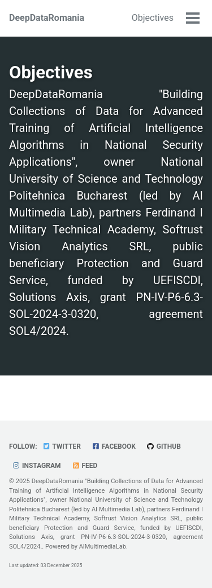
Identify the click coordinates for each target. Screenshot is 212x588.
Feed (85, 466)
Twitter (61, 446)
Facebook (114, 446)
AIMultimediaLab (102, 546)
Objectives (153, 17)
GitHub (163, 446)
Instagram (36, 466)
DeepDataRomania (46, 17)
